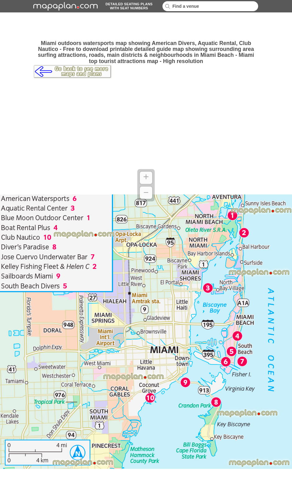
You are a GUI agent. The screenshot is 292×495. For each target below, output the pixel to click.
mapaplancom (64, 6)
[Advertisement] (146, 26)
